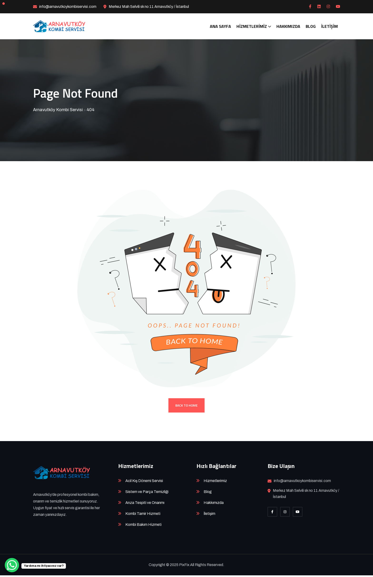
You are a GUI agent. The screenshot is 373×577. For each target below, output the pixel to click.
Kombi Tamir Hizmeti (142, 515)
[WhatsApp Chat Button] (12, 565)
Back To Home (186, 406)
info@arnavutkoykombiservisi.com (67, 7)
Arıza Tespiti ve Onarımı (144, 504)
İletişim (329, 26)
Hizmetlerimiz (251, 26)
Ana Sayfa (220, 26)
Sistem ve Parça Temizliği (146, 493)
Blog (311, 26)
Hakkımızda (288, 26)
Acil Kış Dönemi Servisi (144, 482)
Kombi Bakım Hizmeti (143, 526)
